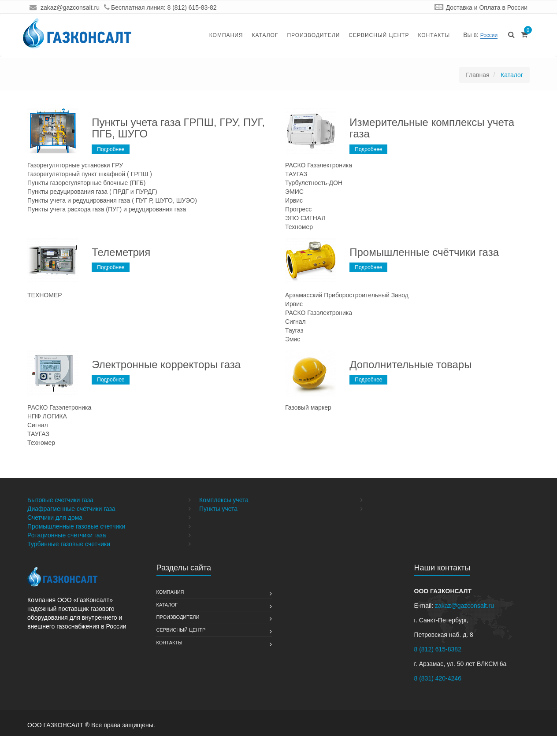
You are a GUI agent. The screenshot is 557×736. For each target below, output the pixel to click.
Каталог (265, 35)
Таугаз (294, 330)
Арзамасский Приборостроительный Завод (346, 295)
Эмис (292, 339)
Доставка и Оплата (473, 7)
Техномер (299, 226)
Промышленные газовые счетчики (76, 526)
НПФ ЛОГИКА (47, 416)
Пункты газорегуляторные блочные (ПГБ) (86, 182)
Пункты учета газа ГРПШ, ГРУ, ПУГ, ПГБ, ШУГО (178, 128)
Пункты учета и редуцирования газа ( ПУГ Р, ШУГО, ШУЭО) (112, 200)
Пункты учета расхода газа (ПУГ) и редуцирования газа (106, 209)
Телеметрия (121, 252)
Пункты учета (218, 508)
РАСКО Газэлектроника (318, 165)
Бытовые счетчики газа (60, 499)
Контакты (434, 35)
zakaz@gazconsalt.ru (70, 7)
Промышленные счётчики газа (424, 252)
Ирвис (294, 200)
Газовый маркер (308, 407)
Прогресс (298, 209)
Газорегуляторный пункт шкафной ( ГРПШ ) (89, 174)
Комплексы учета (224, 499)
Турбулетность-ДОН (313, 182)
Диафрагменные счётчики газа (71, 508)
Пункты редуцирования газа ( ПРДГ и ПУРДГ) (92, 191)
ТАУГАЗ (296, 174)
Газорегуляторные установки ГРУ (75, 165)
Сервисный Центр (379, 35)
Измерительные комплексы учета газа (431, 128)
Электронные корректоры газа (166, 364)
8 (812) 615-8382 (437, 649)
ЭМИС (294, 191)
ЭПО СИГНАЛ (305, 218)
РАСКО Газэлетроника (59, 407)
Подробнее (110, 149)
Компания (226, 35)
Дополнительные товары (410, 364)
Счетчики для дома (54, 517)
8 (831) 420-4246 (437, 678)
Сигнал (295, 321)
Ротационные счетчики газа (66, 535)
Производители (313, 35)
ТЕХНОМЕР (44, 295)
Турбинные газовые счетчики (68, 543)
